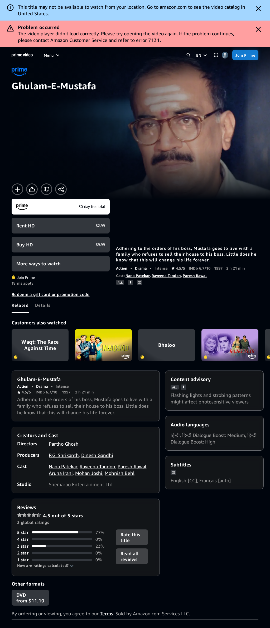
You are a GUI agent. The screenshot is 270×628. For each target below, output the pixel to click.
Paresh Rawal (195, 275)
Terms (106, 613)
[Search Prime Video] (188, 55)
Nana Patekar (138, 275)
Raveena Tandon (166, 275)
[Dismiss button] (258, 8)
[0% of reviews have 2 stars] (63, 553)
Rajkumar (229, 345)
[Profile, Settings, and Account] (225, 55)
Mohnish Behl (119, 473)
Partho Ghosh (64, 444)
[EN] (202, 55)
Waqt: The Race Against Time (40, 345)
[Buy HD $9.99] (61, 244)
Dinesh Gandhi (97, 455)
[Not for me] (46, 189)
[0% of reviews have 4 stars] (63, 539)
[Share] (61, 189)
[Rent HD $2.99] (61, 225)
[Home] (22, 55)
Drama (141, 268)
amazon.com (173, 7)
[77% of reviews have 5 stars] (63, 532)
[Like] (32, 189)
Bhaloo (166, 345)
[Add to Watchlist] (17, 189)
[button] (45, 565)
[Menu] (52, 55)
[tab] (20, 305)
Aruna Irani (61, 473)
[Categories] (215, 55)
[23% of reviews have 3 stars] (63, 546)
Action (121, 268)
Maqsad (103, 345)
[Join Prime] (245, 55)
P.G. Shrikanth (64, 455)
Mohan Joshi (88, 473)
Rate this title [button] (130, 537)
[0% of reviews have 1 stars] (63, 560)
